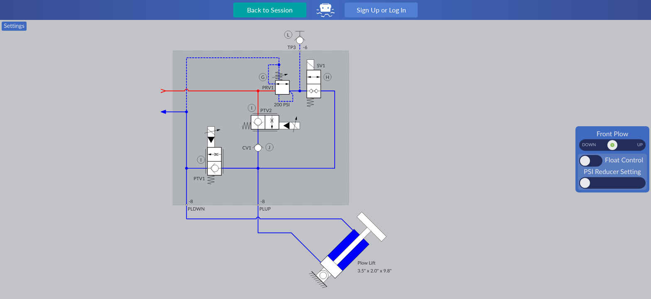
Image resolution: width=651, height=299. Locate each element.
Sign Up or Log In (381, 10)
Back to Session (270, 10)
